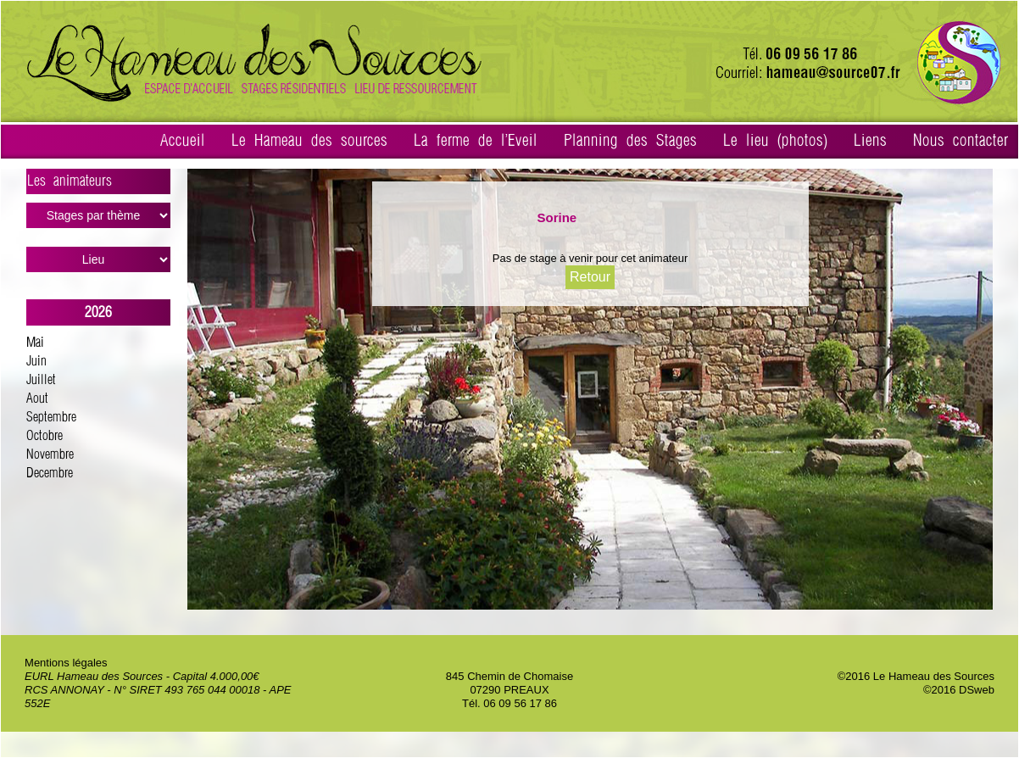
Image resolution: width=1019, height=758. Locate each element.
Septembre (51, 417)
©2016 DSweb (958, 689)
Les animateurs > (98, 184)
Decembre (49, 473)
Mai (35, 343)
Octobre (44, 436)
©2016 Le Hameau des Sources (916, 676)
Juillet (41, 380)
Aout (37, 399)
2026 (98, 312)
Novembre (50, 455)
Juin (36, 361)
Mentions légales (66, 662)
